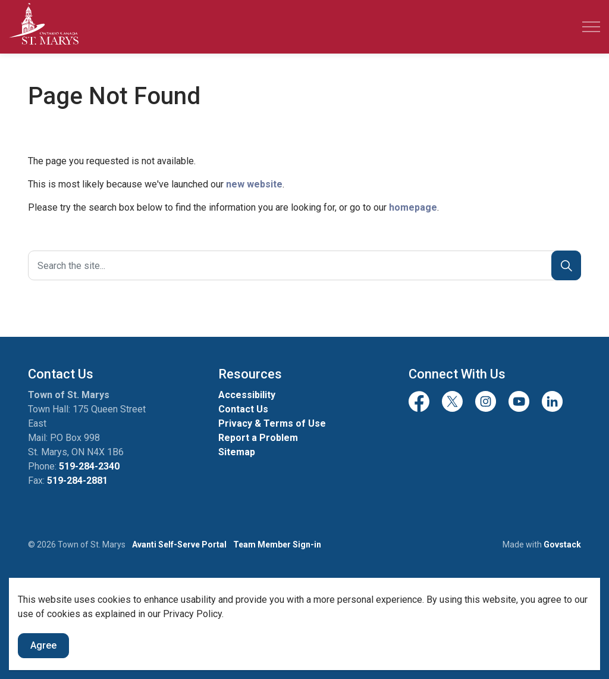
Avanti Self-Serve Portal (179, 544)
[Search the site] (304, 265)
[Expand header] (591, 27)
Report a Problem (258, 437)
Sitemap (236, 452)
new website (254, 184)
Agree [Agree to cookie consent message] (43, 665)
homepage (413, 207)
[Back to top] (304, 594)
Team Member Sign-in (277, 544)
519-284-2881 (77, 480)
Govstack (562, 544)
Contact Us (243, 409)
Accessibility (246, 394)
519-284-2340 (89, 466)
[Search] (566, 265)
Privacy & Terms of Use (272, 423)
